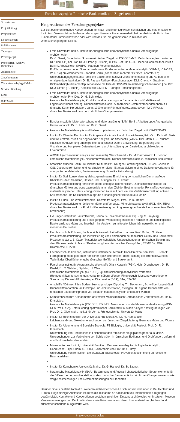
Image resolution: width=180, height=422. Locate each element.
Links (4, 94)
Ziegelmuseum (9, 77)
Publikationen (9, 45)
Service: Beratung (11, 89)
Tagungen (6, 51)
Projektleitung (9, 28)
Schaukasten (8, 22)
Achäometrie (8, 71)
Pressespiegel (8, 57)
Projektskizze (8, 34)
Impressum (7, 100)
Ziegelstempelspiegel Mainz (17, 83)
